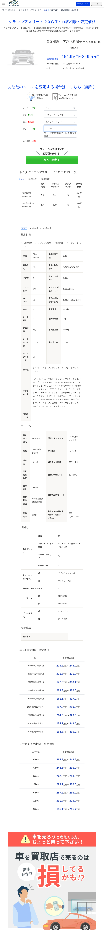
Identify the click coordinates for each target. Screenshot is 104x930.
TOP (4, 10)
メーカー (30, 108)
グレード (30, 129)
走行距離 (29, 141)
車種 (28, 115)
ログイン (96, 4)
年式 (29, 122)
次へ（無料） (52, 159)
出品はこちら (83, 4)
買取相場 (11, 10)
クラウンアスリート (32, 10)
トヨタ (19, 10)
